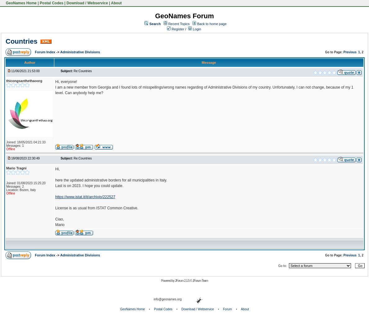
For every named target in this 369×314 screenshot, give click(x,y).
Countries (22, 41)
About (116, 3)
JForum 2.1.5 (182, 280)
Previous (350, 52)
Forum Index (45, 52)
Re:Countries (83, 71)
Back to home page (212, 24)
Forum (227, 309)
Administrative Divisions (80, 52)
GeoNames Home (21, 3)
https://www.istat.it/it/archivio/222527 (85, 197)
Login (194, 29)
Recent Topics (179, 24)
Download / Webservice (87, 3)
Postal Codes (51, 3)
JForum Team (200, 280)
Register (175, 29)
